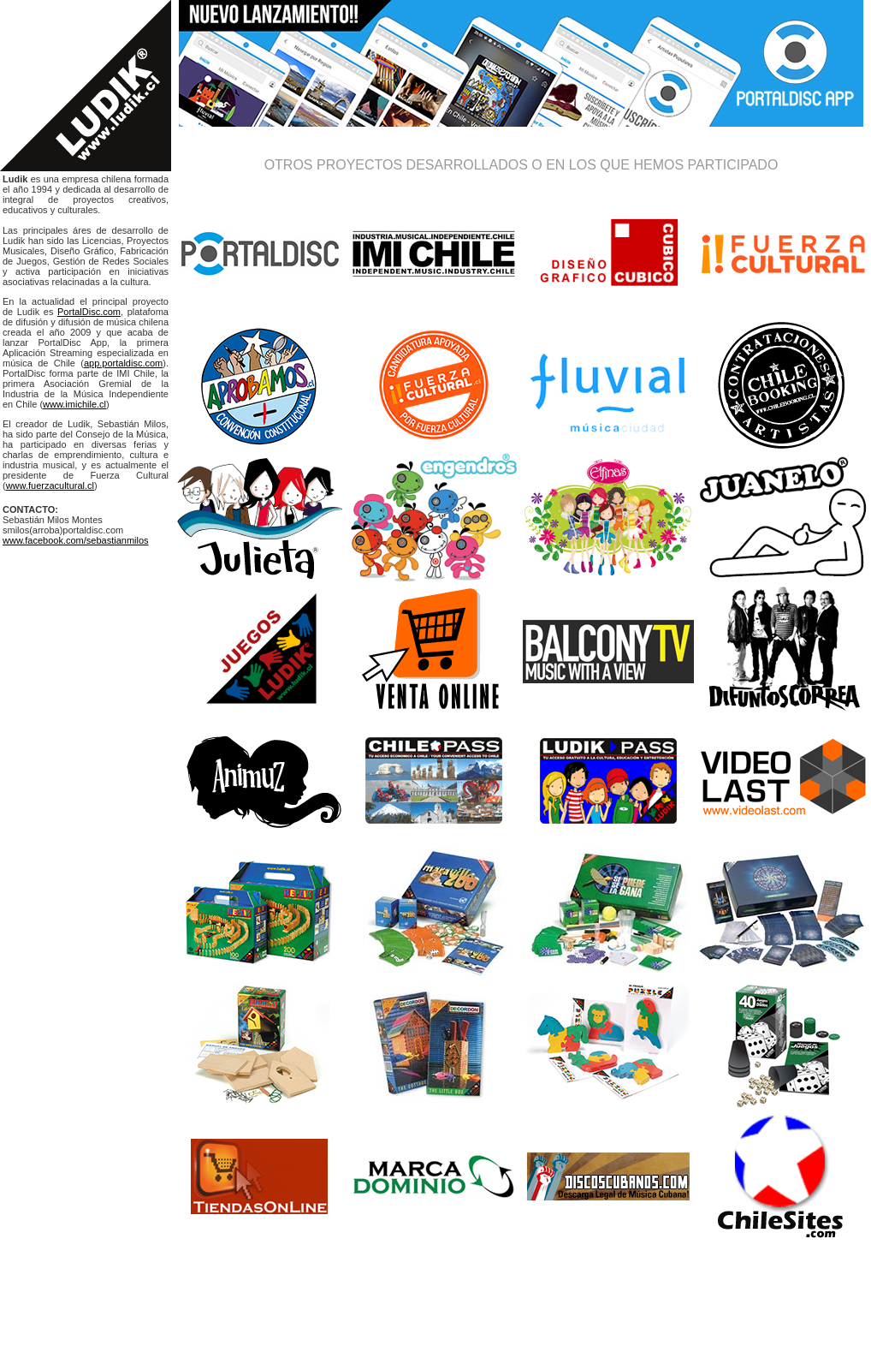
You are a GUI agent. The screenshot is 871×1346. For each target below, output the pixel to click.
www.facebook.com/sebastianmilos (76, 540)
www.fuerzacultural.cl (50, 485)
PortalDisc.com (89, 312)
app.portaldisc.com (123, 363)
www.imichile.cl (74, 404)
